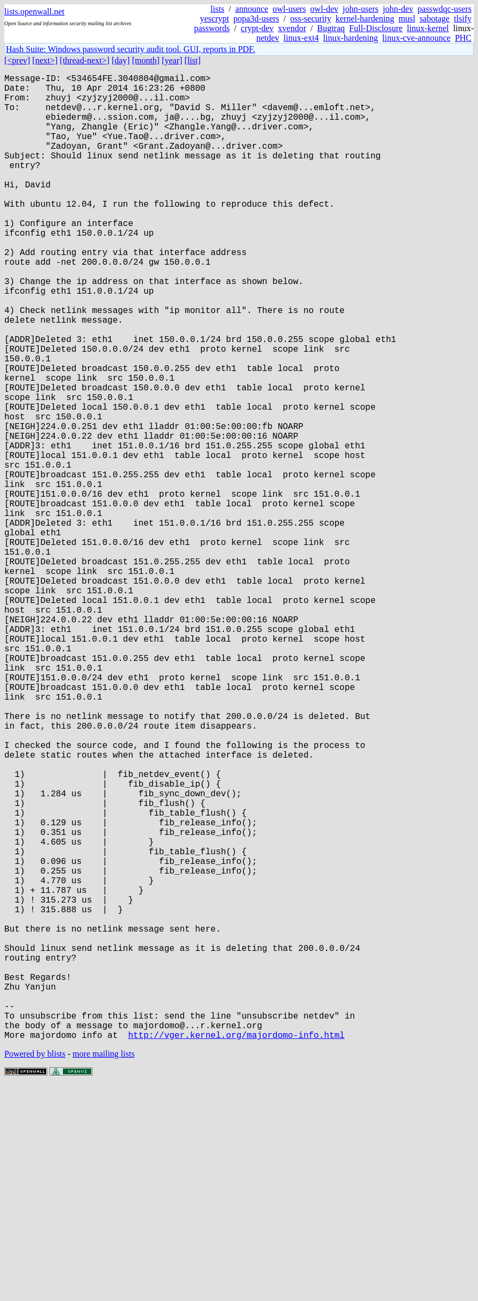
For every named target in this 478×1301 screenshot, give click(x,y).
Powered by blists (35, 1268)
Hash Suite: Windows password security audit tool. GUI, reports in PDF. (130, 49)
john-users (361, 8)
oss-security (310, 18)
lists (217, 8)
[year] (172, 60)
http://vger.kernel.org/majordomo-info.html (236, 1249)
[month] (146, 60)
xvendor (292, 28)
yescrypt (214, 18)
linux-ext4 (301, 37)
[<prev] (17, 60)
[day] (121, 60)
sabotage (434, 18)
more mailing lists (104, 1268)
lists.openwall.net (34, 11)
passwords (212, 28)
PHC (463, 37)
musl (407, 18)
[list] (192, 60)
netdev (267, 37)
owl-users (289, 8)
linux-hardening (350, 37)
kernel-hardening (365, 18)
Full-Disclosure (376, 28)
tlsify (463, 18)
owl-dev (324, 8)
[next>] (44, 60)
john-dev (398, 8)
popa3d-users (256, 18)
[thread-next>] (85, 60)
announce (251, 8)
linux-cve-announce (416, 37)
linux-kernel (428, 28)
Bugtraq (331, 28)
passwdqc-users (445, 8)
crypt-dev (257, 28)
